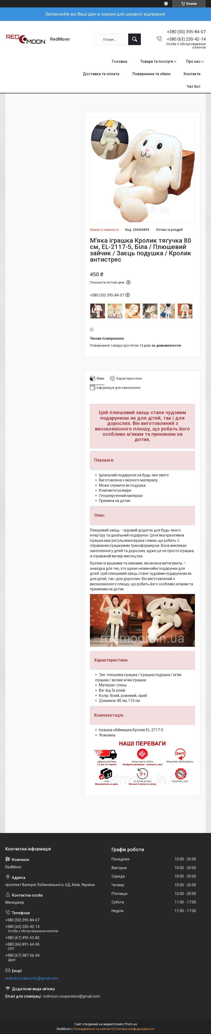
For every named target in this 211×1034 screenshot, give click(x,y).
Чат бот (193, 86)
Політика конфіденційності (134, 1029)
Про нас (193, 61)
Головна (119, 61)
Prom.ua (131, 1024)
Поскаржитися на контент (92, 1029)
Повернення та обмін (151, 74)
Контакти (192, 74)
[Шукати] (134, 39)
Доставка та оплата (101, 74)
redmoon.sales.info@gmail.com (31, 978)
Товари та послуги (156, 61)
